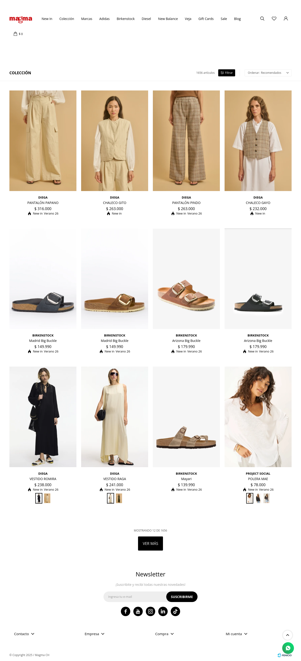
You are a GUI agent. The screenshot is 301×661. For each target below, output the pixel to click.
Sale (224, 18)
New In (47, 18)
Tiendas (20, 4)
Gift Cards (206, 18)
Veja (188, 18)
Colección (66, 18)
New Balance (168, 18)
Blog (237, 18)
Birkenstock (126, 18)
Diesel (146, 18)
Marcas (86, 18)
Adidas (104, 18)
